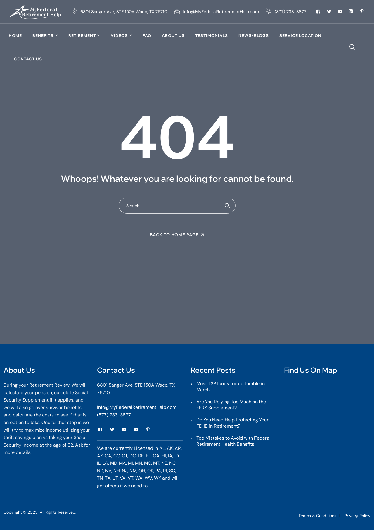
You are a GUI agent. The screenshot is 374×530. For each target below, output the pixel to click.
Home (15, 35)
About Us (173, 35)
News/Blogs (253, 35)
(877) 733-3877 (114, 415)
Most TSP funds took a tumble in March (230, 386)
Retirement (82, 35)
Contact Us (28, 58)
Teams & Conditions (317, 515)
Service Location (300, 35)
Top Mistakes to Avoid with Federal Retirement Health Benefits (233, 441)
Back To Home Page (174, 234)
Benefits (42, 35)
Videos (119, 35)
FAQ (147, 35)
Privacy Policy (357, 515)
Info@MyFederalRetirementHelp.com (136, 407)
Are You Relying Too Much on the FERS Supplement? (231, 405)
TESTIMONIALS (211, 35)
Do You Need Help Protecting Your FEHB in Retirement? (232, 423)
